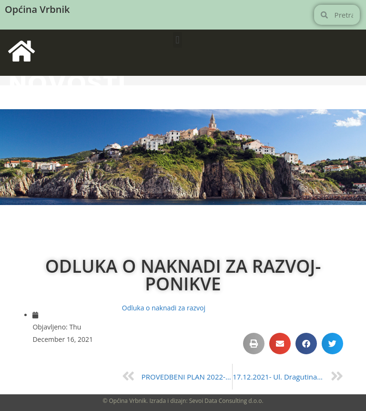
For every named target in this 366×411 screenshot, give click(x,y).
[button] (177, 40)
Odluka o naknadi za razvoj (163, 307)
